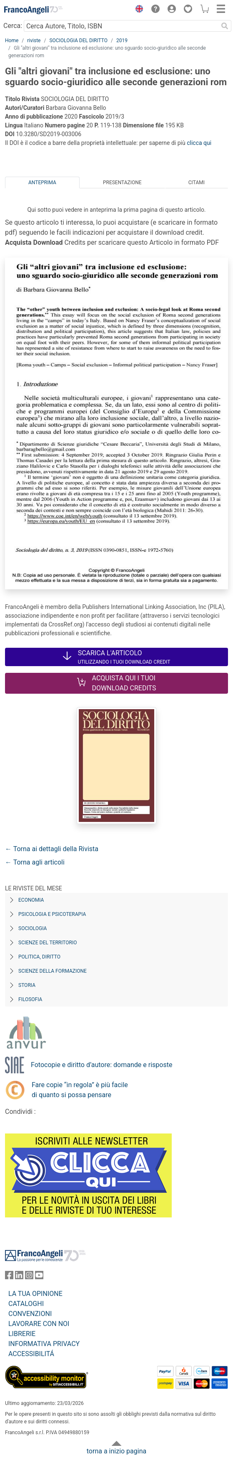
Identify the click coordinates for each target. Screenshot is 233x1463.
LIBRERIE (21, 1334)
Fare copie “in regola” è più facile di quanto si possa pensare (80, 1090)
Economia (31, 900)
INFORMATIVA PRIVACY (44, 1344)
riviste (33, 40)
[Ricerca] (224, 26)
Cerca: (12, 26)
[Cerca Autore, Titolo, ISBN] (121, 26)
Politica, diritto (39, 957)
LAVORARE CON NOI (38, 1324)
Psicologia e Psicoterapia (52, 914)
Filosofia (30, 999)
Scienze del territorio (47, 943)
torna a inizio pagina (116, 1451)
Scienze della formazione (52, 971)
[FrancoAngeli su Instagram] (29, 1277)
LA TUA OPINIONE (35, 1294)
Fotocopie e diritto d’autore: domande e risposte (101, 1065)
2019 (122, 40)
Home (11, 40)
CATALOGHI (26, 1304)
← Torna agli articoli (35, 862)
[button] (137, 10)
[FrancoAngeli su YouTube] (39, 1277)
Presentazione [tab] (122, 182)
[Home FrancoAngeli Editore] (33, 10)
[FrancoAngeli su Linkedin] (19, 1277)
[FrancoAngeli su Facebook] (9, 1277)
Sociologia (32, 928)
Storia (26, 985)
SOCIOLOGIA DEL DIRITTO (78, 40)
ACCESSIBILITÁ (31, 1354)
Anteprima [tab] (42, 182)
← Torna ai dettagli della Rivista (51, 849)
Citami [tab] (196, 182)
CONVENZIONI (30, 1314)
